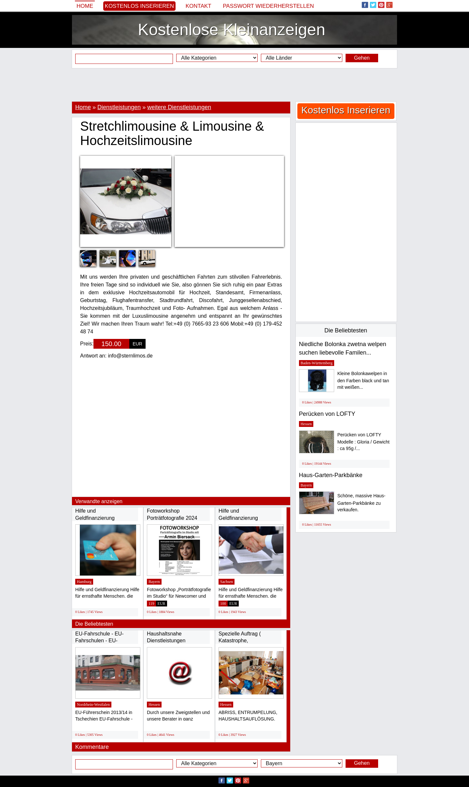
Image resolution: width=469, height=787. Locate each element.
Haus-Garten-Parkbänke (330, 475)
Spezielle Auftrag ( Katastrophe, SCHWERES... (240, 640)
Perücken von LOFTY (327, 414)
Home (85, 6)
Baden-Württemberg (317, 363)
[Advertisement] (234, 84)
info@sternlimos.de (130, 355)
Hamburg (84, 581)
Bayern (154, 581)
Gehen (362, 58)
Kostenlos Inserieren (139, 6)
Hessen (154, 704)
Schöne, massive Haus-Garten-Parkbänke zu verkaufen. (361, 502)
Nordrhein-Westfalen (93, 704)
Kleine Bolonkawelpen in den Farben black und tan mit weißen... (363, 380)
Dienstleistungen (119, 107)
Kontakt (198, 6)
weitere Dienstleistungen (179, 107)
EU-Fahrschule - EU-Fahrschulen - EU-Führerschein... (99, 640)
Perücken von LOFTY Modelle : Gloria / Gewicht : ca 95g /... (363, 441)
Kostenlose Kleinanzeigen (231, 30)
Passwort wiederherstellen (268, 6)
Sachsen (226, 581)
